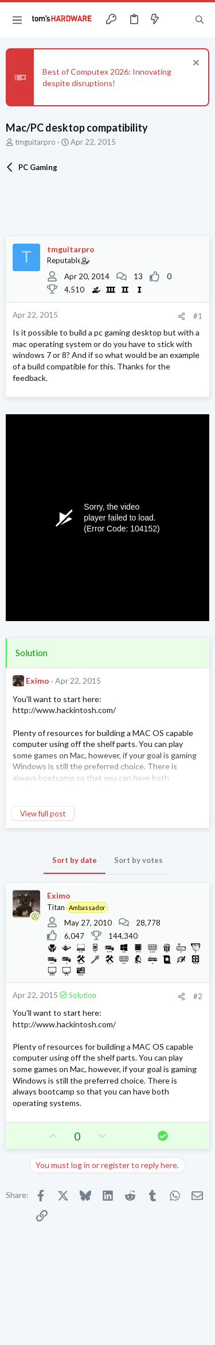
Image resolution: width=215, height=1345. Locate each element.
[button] (17, 19)
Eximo (37, 680)
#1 (197, 316)
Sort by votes (138, 860)
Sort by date (74, 860)
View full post (42, 813)
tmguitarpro (35, 142)
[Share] (181, 316)
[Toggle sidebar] (177, 19)
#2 (197, 996)
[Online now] (35, 916)
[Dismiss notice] (195, 64)
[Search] (199, 19)
